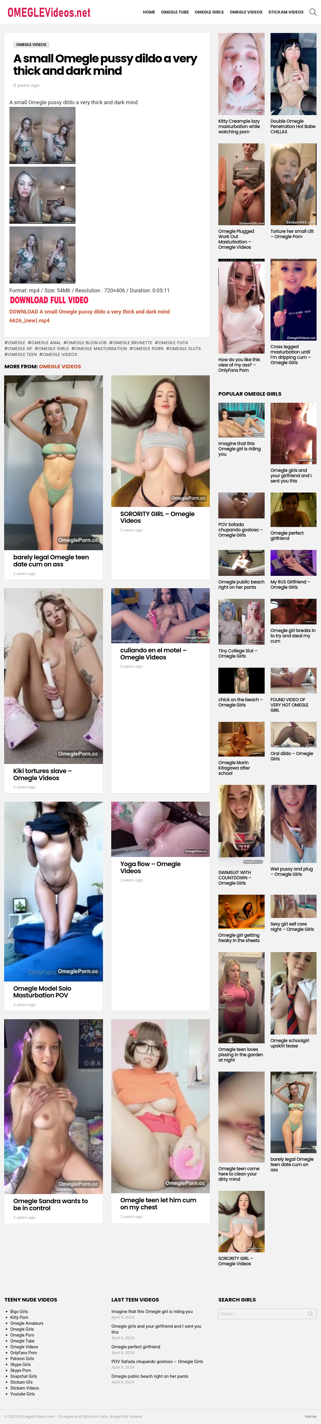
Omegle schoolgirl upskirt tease (290, 1043)
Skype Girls (20, 1364)
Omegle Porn (148, 349)
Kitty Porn (19, 1317)
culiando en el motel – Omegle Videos (153, 654)
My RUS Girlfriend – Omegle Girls (290, 584)
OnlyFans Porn (23, 1352)
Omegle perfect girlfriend (287, 535)
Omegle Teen (22, 354)
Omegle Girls (209, 12)
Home (149, 12)
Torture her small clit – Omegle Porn (292, 234)
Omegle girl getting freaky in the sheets (239, 938)
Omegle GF (20, 349)
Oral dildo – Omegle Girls (292, 756)
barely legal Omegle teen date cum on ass (51, 560)
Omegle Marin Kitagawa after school (234, 768)
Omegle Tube (175, 12)
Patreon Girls (22, 1358)
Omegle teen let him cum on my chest (158, 1203)
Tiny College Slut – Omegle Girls (237, 653)
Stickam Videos (286, 12)
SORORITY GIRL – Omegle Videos (157, 517)
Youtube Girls (22, 1394)
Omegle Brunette (133, 343)
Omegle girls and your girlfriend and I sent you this (291, 475)
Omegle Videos (246, 12)
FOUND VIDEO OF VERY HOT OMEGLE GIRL (290, 705)
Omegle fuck (173, 343)
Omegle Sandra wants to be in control (50, 1204)
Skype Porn (20, 1370)
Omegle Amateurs (26, 1323)
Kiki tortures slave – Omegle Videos (42, 774)
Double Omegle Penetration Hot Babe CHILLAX (293, 126)
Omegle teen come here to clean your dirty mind (238, 1174)
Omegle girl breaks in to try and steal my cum (293, 635)
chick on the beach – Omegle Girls (240, 702)
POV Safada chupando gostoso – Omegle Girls (240, 529)
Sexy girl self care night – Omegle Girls (292, 926)
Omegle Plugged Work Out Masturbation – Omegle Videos (236, 239)
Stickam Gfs (21, 1382)
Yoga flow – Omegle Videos (150, 867)
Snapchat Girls (23, 1376)
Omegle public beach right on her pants (241, 584)
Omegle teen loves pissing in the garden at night (240, 1054)
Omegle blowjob (87, 343)
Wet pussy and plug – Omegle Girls (292, 871)
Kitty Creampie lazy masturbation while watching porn (239, 126)
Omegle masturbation (101, 349)
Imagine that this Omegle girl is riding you (239, 448)
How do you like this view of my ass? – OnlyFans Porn (239, 365)
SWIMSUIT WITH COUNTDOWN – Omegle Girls (234, 877)
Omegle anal (46, 343)
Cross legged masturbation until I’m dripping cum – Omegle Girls (291, 355)
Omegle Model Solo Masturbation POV (42, 992)
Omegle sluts (185, 349)
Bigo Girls (19, 1311)
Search (311, 1315)
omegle (16, 343)
